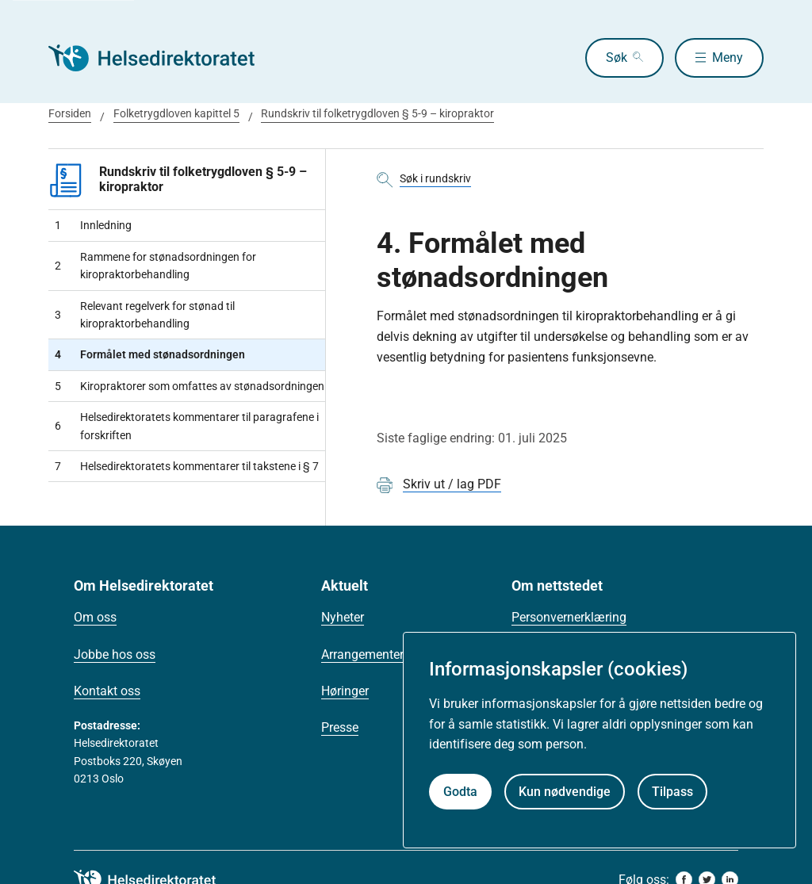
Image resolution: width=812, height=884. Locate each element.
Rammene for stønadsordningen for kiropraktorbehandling (155, 266)
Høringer (345, 690)
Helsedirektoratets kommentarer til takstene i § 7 (187, 466)
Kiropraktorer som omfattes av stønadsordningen (189, 386)
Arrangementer (362, 654)
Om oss (95, 617)
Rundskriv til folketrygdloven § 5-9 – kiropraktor (377, 113)
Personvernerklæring (568, 617)
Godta (460, 791)
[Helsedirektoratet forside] (162, 57)
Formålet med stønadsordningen (150, 354)
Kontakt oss (107, 690)
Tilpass (672, 791)
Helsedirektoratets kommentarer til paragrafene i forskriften (187, 426)
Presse (339, 727)
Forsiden (69, 113)
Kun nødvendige (565, 791)
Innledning (93, 225)
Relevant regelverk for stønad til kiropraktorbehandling (145, 315)
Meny (727, 57)
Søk (616, 57)
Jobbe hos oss (114, 654)
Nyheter (342, 617)
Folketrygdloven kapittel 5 (176, 113)
